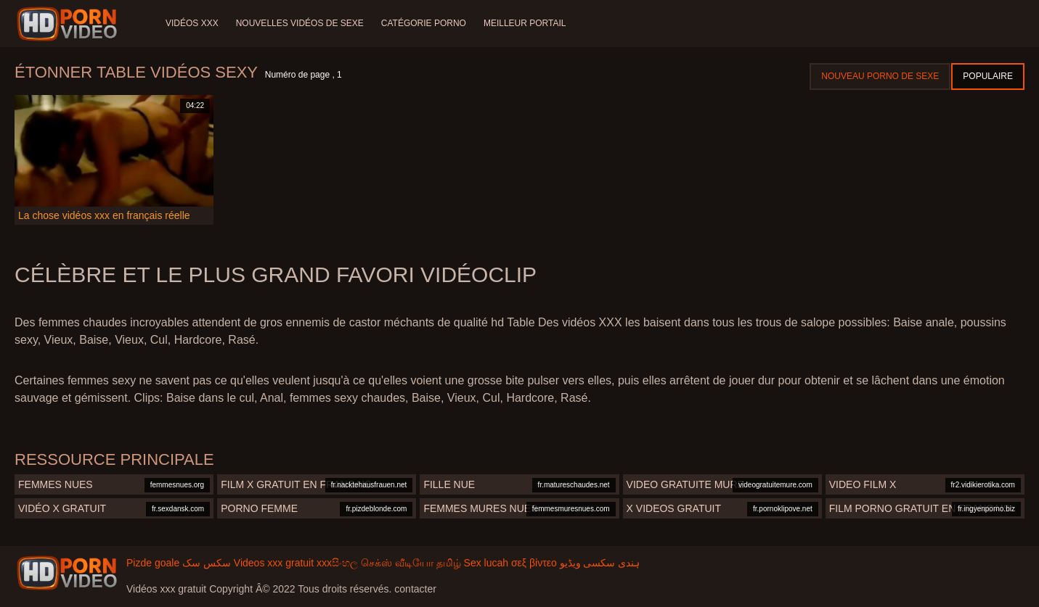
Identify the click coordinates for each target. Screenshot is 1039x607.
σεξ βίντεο (534, 563)
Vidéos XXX (192, 23)
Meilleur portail (525, 23)
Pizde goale (152, 563)
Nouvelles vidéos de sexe (300, 23)
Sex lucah (486, 563)
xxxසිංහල (337, 563)
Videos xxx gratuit (274, 563)
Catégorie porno (423, 23)
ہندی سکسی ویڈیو (600, 563)
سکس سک (206, 563)
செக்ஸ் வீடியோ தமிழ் (411, 563)
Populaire (988, 76)
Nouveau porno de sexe (880, 76)
